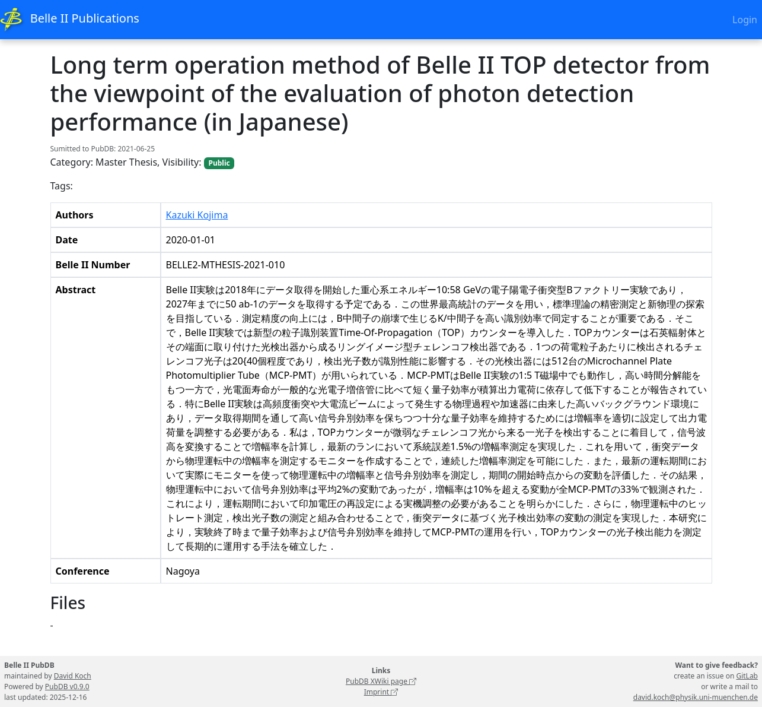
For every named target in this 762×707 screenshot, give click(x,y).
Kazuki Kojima (197, 214)
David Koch (72, 676)
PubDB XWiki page (381, 681)
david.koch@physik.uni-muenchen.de (695, 697)
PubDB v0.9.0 (67, 686)
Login (744, 19)
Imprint (381, 692)
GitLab (747, 676)
